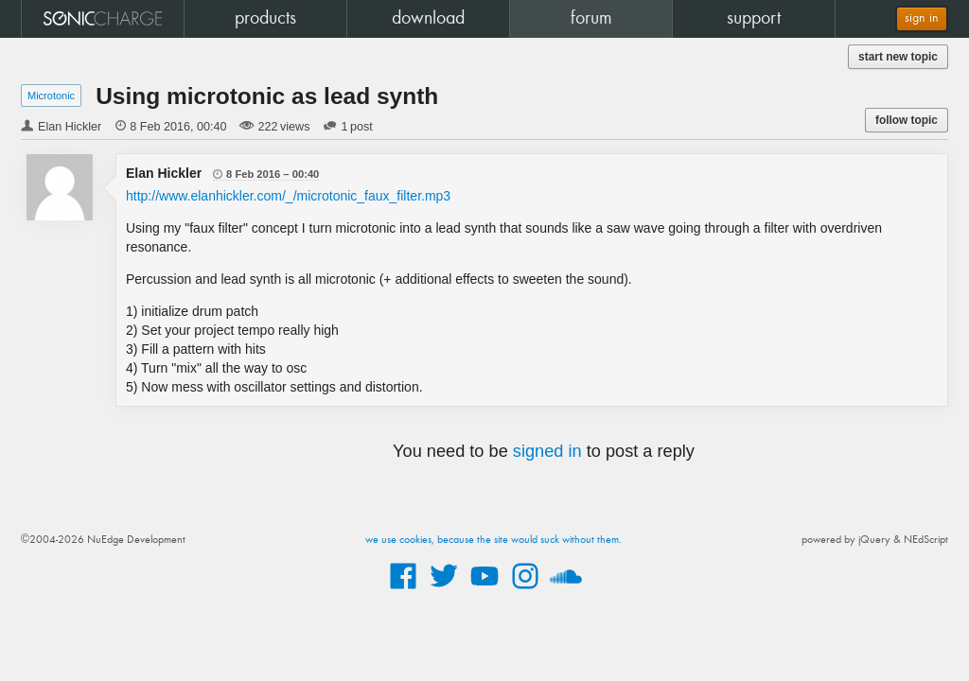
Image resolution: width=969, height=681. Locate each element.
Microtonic (51, 95)
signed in (547, 451)
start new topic (898, 56)
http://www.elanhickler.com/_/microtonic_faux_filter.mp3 (288, 195)
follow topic (906, 120)
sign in (922, 18)
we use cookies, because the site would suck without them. (493, 540)
